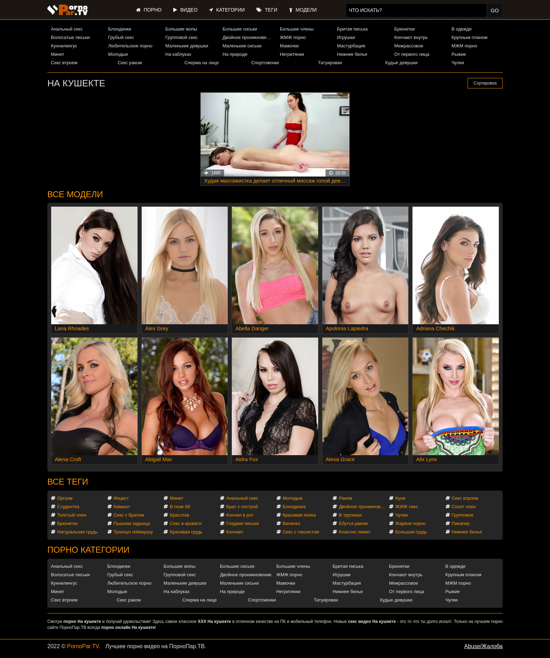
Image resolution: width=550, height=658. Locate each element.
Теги (266, 10)
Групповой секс (181, 37)
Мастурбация (351, 45)
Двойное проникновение (248, 37)
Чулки (457, 62)
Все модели (75, 194)
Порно (149, 10)
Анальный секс (67, 29)
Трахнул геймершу (133, 531)
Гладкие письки (242, 523)
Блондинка (294, 506)
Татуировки (330, 62)
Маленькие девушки (186, 45)
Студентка (68, 506)
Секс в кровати (185, 523)
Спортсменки (265, 62)
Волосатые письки (70, 37)
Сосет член (464, 506)
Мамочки (289, 45)
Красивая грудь (186, 531)
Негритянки (292, 54)
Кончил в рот (240, 515)
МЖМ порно (464, 45)
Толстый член (71, 515)
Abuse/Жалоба (483, 646)
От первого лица (411, 54)
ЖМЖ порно (293, 37)
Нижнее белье (352, 54)
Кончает (234, 531)
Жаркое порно (410, 523)
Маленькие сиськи (242, 45)
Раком (345, 498)
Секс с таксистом (301, 531)
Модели (303, 10)
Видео (185, 10)
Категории (226, 10)
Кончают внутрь (411, 37)
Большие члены (297, 29)
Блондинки (119, 29)
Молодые (118, 54)
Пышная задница (132, 523)
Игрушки (346, 37)
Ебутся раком (353, 523)
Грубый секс (121, 37)
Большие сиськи (240, 29)
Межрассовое (408, 45)
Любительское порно (130, 45)
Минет (57, 54)
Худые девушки (401, 62)
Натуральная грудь (77, 531)
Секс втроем (64, 62)
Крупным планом (469, 37)
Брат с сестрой (242, 506)
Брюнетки (404, 29)
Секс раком (130, 62)
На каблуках (178, 54)
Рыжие (458, 54)
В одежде (461, 29)
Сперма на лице (202, 62)
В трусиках (350, 515)
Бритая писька (352, 29)
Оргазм (65, 498)
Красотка (179, 515)
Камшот (122, 506)
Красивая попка (299, 515)
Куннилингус (64, 45)
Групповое (463, 515)
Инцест (121, 498)
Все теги (67, 481)
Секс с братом (129, 515)
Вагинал (291, 523)
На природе (235, 54)
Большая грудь (411, 531)
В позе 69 (180, 506)
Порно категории (88, 549)
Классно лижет (354, 531)
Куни (400, 498)
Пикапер (461, 523)
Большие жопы (181, 29)
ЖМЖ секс (406, 506)
